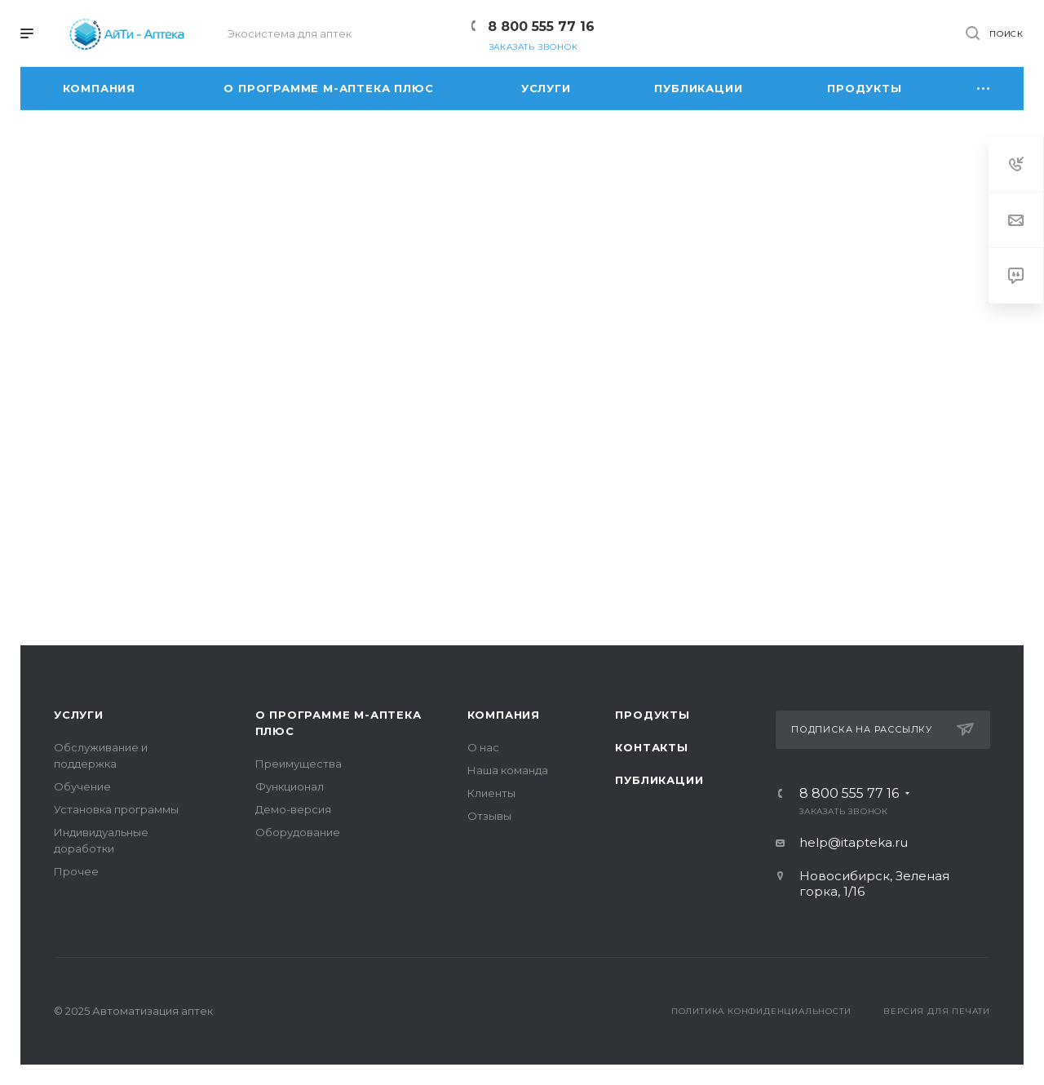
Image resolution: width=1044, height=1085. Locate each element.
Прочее (76, 871)
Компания (503, 714)
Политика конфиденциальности (761, 1011)
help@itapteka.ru (853, 842)
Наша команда (507, 770)
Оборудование (297, 832)
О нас (483, 747)
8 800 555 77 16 (541, 26)
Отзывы (489, 815)
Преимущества (298, 763)
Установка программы (116, 809)
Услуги (79, 714)
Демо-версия (293, 809)
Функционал (289, 786)
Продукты (652, 714)
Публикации (659, 779)
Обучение (82, 786)
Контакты (651, 747)
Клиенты (491, 792)
